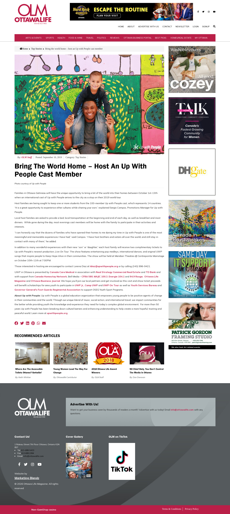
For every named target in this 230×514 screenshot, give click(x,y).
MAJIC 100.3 (101, 276)
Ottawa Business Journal (45, 280)
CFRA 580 (87, 276)
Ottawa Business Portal (138, 37)
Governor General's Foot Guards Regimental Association (48, 289)
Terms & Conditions (171, 509)
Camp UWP (91, 285)
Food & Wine (75, 37)
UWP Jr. (79, 285)
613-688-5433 (27, 450)
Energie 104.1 (117, 276)
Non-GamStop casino (43, 509)
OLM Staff (26, 157)
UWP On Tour (111, 285)
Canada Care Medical (62, 272)
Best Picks (160, 37)
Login (196, 26)
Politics (101, 37)
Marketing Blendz (27, 478)
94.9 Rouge (136, 276)
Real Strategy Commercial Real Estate (118, 272)
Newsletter (182, 26)
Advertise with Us (148, 26)
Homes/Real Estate (181, 37)
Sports (50, 37)
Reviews (114, 37)
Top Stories (36, 48)
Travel (90, 37)
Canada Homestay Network (50, 276)
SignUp (206, 26)
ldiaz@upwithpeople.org (104, 266)
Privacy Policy (192, 509)
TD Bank (151, 272)
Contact (167, 26)
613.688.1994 (27, 453)
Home (121, 26)
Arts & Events (34, 37)
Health (61, 37)
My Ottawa (201, 37)
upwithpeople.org (57, 313)
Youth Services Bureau (144, 285)
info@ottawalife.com (182, 409)
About (131, 26)
